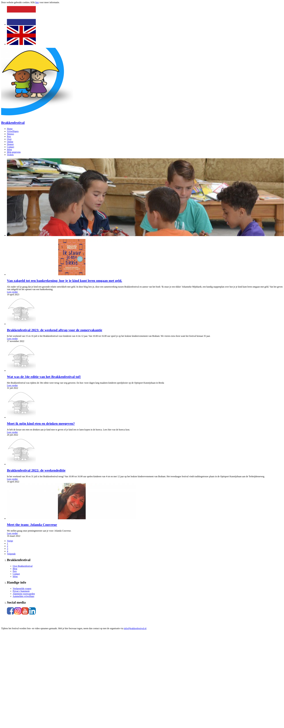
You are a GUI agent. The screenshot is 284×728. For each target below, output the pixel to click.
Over (9, 139)
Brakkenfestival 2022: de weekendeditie (36, 470)
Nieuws (10, 134)
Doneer (10, 144)
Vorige (10, 541)
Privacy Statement (21, 591)
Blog (15, 568)
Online (10, 141)
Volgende (11, 554)
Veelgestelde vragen (22, 588)
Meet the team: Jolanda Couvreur (32, 524)
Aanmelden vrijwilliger (23, 596)
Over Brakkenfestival (22, 566)
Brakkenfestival (13, 122)
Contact (10, 147)
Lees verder (12, 292)
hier (37, 2)
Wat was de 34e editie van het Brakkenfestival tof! (44, 377)
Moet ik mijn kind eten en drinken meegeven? (41, 423)
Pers (9, 136)
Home (10, 128)
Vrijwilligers (13, 131)
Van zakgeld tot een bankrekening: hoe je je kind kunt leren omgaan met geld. (64, 280)
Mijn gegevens (14, 152)
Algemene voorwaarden (24, 593)
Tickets (10, 154)
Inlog (9, 149)
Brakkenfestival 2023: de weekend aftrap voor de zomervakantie (54, 330)
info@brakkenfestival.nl (135, 628)
